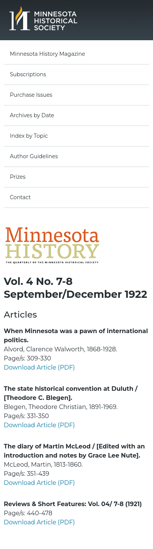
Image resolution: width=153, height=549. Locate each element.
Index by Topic (29, 135)
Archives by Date (32, 115)
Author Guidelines (34, 156)
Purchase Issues (31, 94)
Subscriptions (28, 74)
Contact (20, 197)
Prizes (17, 176)
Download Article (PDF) (39, 367)
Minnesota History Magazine (47, 53)
